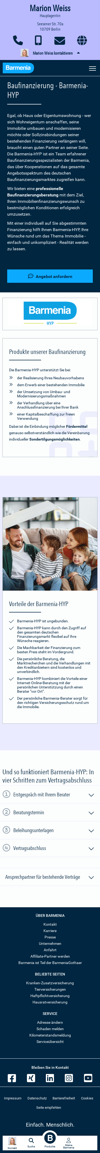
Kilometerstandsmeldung (50, 1035)
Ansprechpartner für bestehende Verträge (50, 878)
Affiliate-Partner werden (50, 956)
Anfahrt (50, 950)
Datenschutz (37, 1098)
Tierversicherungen (50, 989)
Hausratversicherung (50, 1002)
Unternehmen (50, 943)
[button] (50, 53)
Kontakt (50, 924)
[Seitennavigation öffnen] (92, 68)
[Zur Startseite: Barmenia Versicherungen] (21, 69)
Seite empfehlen (48, 1108)
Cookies (87, 1098)
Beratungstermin (54, 813)
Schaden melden (50, 1029)
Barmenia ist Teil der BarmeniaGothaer (50, 963)
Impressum (12, 1098)
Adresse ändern (50, 1022)
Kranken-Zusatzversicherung (50, 983)
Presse (50, 937)
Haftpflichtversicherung (50, 996)
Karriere (50, 931)
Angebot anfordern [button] (50, 276)
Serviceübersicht (50, 1041)
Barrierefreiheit (64, 1098)
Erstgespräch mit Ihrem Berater (54, 795)
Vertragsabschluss (54, 849)
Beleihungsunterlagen (54, 831)
